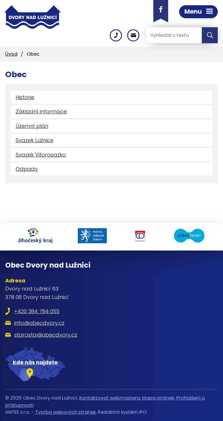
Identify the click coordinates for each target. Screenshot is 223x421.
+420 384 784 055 (37, 311)
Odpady (27, 169)
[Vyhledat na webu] (169, 35)
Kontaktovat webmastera (109, 398)
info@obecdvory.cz (39, 322)
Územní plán (32, 126)
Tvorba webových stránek (65, 412)
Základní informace (41, 111)
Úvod (11, 54)
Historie (25, 97)
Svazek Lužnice (34, 140)
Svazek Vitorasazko (41, 154)
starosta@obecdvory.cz (45, 334)
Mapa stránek (158, 398)
